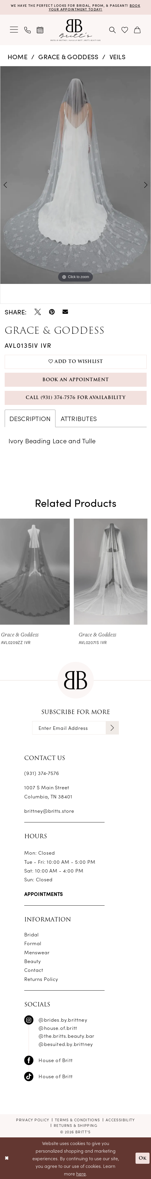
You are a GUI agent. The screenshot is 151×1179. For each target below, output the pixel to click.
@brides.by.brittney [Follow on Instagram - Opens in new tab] (63, 1019)
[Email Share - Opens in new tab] (65, 312)
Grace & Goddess (68, 56)
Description (30, 418)
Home (17, 56)
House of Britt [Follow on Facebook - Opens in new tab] (56, 1060)
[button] (14, 30)
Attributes (79, 418)
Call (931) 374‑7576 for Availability (75, 397)
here (81, 1173)
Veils (118, 56)
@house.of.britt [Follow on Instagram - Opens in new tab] (58, 1027)
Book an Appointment (75, 379)
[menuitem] (14, 30)
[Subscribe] (112, 728)
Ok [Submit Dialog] (142, 1158)
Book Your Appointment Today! (94, 7)
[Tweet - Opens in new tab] (37, 312)
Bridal (31, 934)
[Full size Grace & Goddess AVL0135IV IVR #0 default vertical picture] (75, 175)
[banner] (75, 29)
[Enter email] (75, 728)
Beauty (32, 960)
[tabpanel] (75, 175)
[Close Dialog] (6, 1158)
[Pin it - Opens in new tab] (52, 312)
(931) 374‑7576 (41, 772)
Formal (32, 943)
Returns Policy (41, 978)
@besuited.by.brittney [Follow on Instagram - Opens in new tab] (66, 1043)
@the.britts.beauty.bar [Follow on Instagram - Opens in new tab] (66, 1035)
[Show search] (112, 30)
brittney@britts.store (49, 810)
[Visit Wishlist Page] (125, 30)
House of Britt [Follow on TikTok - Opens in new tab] (56, 1076)
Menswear (37, 952)
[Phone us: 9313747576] (27, 30)
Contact (33, 969)
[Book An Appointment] (40, 30)
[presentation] (37, 571)
